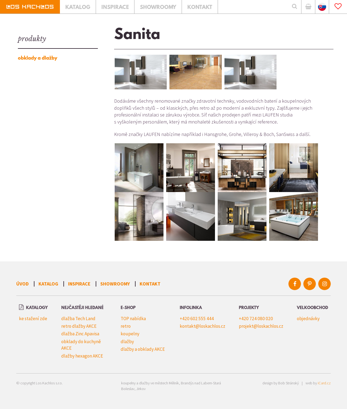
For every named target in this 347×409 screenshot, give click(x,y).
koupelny (130, 334)
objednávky (308, 319)
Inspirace (79, 284)
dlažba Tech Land (78, 319)
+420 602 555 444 (197, 319)
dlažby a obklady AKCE (143, 349)
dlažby (127, 342)
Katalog (48, 284)
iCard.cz (324, 383)
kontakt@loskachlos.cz (202, 326)
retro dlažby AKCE (79, 326)
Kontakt (150, 284)
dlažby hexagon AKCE (82, 356)
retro (126, 326)
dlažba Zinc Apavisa (80, 334)
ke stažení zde (33, 319)
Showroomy (115, 284)
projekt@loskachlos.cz (261, 326)
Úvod (22, 284)
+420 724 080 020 (256, 319)
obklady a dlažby (37, 58)
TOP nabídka (133, 319)
